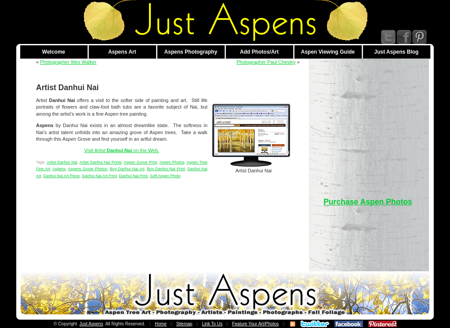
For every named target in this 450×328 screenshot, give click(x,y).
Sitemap (184, 323)
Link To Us (212, 323)
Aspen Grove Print (140, 162)
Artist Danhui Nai (62, 162)
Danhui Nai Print (133, 176)
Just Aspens (91, 323)
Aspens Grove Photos (87, 169)
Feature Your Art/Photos (255, 323)
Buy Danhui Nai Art (127, 169)
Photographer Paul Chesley (266, 62)
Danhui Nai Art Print (99, 176)
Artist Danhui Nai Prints (101, 162)
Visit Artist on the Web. (122, 150)
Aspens (58, 169)
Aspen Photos (172, 162)
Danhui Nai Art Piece (62, 176)
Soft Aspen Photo (165, 176)
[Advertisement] (368, 120)
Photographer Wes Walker (68, 62)
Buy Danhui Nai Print (166, 169)
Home (161, 323)
